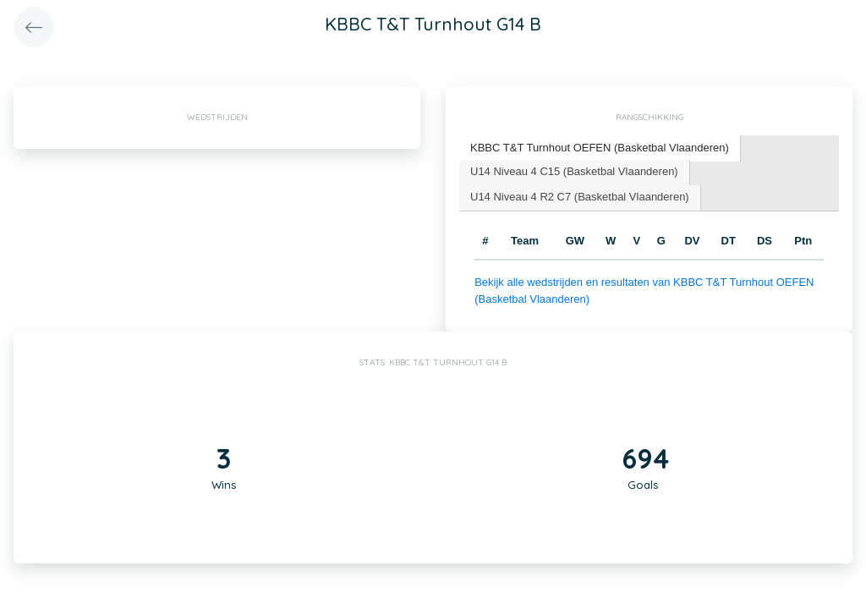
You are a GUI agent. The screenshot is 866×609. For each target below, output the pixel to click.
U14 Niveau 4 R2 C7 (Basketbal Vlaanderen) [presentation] (579, 196)
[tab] (600, 148)
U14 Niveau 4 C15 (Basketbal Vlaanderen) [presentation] (574, 171)
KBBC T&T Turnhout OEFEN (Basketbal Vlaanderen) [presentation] (599, 147)
